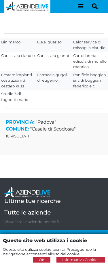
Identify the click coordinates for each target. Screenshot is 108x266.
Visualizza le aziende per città (31, 221)
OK (42, 259)
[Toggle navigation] (81, 6)
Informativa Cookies (80, 259)
